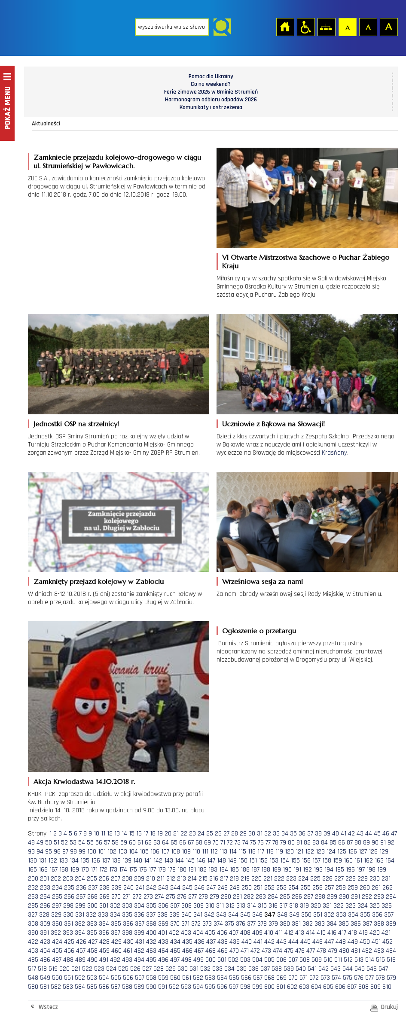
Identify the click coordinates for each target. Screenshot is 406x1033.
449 (353, 941)
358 (33, 923)
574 (336, 977)
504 (257, 959)
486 (45, 959)
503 (245, 959)
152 (263, 860)
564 (222, 977)
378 (262, 923)
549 (45, 977)
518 (42, 968)
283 (261, 896)
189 (276, 869)
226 (327, 878)
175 (133, 869)
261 (376, 887)
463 (151, 950)
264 (45, 896)
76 (261, 842)
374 (218, 923)
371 (185, 923)
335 (127, 914)
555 (116, 977)
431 (139, 941)
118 (270, 851)
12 (110, 833)
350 (306, 914)
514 (369, 959)
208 (127, 878)
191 (297, 869)
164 (389, 860)
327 (32, 914)
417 (342, 932)
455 (57, 950)
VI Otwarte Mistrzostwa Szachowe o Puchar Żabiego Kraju (305, 261)
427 (93, 941)
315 (262, 905)
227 (339, 878)
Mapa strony (326, 26)
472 (255, 950)
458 (92, 950)
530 (182, 968)
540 (301, 968)
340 (186, 914)
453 (33, 950)
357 (389, 914)
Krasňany (334, 453)
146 (200, 860)
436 (199, 941)
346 (257, 914)
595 (210, 986)
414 (310, 932)
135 (84, 860)
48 (31, 842)
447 (329, 941)
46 (385, 833)
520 (64, 968)
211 (161, 878)
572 (314, 977)
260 (365, 887)
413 (299, 932)
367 (139, 923)
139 (126, 860)
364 (104, 923)
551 (68, 977)
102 (111, 851)
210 (150, 878)
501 (221, 959)
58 (115, 842)
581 (44, 986)
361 (68, 923)
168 (63, 869)
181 (192, 869)
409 (257, 932)
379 (273, 923)
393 (68, 932)
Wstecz (48, 1007)
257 (329, 887)
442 (269, 941)
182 (202, 869)
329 (56, 914)
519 (53, 968)
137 (106, 860)
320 (316, 905)
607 (352, 986)
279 (214, 896)
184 (223, 869)
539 (289, 968)
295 (33, 905)
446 (317, 941)
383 (319, 923)
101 (102, 851)
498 (186, 959)
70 (216, 842)
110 (196, 851)
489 (80, 959)
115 (242, 851)
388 (379, 923)
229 (362, 878)
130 (32, 860)
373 (207, 923)
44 (368, 833)
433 (163, 941)
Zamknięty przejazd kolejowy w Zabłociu (99, 581)
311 (220, 905)
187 (255, 869)
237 (93, 887)
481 (355, 950)
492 (115, 959)
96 (57, 851)
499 (198, 959)
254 (293, 887)
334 (115, 914)
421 (386, 932)
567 (258, 977)
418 (352, 932)
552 (80, 977)
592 (174, 986)
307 (175, 905)
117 (260, 851)
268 (92, 896)
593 (186, 986)
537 (265, 968)
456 (69, 950)
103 (122, 851)
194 (328, 869)
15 (131, 833)
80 (291, 842)
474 (277, 950)
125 (341, 851)
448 (341, 941)
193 (318, 869)
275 (170, 896)
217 (224, 878)
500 (210, 959)
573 (325, 977)
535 (241, 968)
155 (295, 860)
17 (145, 833)
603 (304, 986)
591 (162, 986)
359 (45, 923)
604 (316, 986)
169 (74, 869)
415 (321, 932)
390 (33, 932)
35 (293, 833)
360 (57, 923)
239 (116, 887)
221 (267, 878)
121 (299, 851)
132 (52, 860)
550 (57, 977)
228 (350, 878)
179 (172, 869)
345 (245, 914)
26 (218, 833)
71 (222, 842)
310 (209, 905)
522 (87, 968)
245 (187, 887)
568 (269, 977)
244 (175, 887)
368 (151, 923)
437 (211, 941)
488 (68, 959)
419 (363, 932)
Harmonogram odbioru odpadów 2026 (211, 99)
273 (148, 896)
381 (296, 923)
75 (253, 842)
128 (373, 851)
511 (338, 959)
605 (328, 986)
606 (340, 986)
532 (205, 968)
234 (57, 887)
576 (358, 977)
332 (91, 914)
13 (117, 833)
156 (306, 860)
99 (82, 851)
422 (33, 941)
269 (104, 896)
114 (233, 851)
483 (379, 950)
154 (284, 860)
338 (162, 914)
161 (358, 860)
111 (205, 851)
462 (139, 950)
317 (283, 905)
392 (56, 932)
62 (148, 842)
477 (310, 950)
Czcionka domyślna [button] (347, 26)
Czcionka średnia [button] (367, 26)
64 (165, 842)
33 (276, 833)
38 (318, 833)
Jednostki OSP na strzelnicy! (76, 423)
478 (321, 950)
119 (279, 851)
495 (151, 959)
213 (181, 878)
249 (234, 887)
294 (391, 896)
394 (80, 932)
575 (347, 977)
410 (268, 932)
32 (267, 833)
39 (327, 833)
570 (293, 977)
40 (335, 833)
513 (358, 959)
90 (375, 842)
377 (251, 923)
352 (329, 914)
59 (123, 842)
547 (383, 968)
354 (353, 914)
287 (308, 896)
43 (360, 833)
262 (387, 887)
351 (317, 914)
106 (154, 851)
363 (92, 923)
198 (370, 869)
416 (331, 932)
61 (140, 842)
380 (285, 923)
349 (294, 914)
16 (139, 833)
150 (242, 860)
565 (234, 977)
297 (56, 905)
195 (339, 869)
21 (176, 833)
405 (210, 932)
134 (74, 860)
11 (103, 833)
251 (258, 887)
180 (181, 869)
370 (175, 923)
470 (234, 950)
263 (33, 896)
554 (104, 977)
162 (368, 860)
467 (199, 950)
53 (73, 842)
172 (103, 869)
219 (245, 878)
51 (56, 842)
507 (293, 959)
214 (192, 878)
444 (293, 941)
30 (251, 833)
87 (350, 842)
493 (127, 959)
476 (300, 950)
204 (80, 878)
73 (238, 842)
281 (237, 896)
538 (277, 968)
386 (356, 923)
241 (139, 887)
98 (73, 851)
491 (103, 959)
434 (175, 941)
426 (81, 941)
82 (307, 842)
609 (375, 986)
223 (291, 878)
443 (281, 941)
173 (113, 869)
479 (332, 950)
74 (245, 842)
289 (332, 896)
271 (126, 896)
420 (374, 932)
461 (127, 950)
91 (383, 842)
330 (68, 914)
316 (273, 905)
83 (315, 842)
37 (310, 833)
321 (327, 905)
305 (151, 905)
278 (203, 896)
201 (44, 878)
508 (304, 959)
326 (387, 905)
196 (350, 869)
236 (81, 887)
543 (335, 968)
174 (123, 869)
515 (380, 959)
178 (162, 869)
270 (116, 896)
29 (243, 833)
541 (312, 968)
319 (304, 905)
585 (92, 986)
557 (139, 977)
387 (367, 923)
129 (383, 851)
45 (377, 833)
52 (64, 842)
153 (273, 860)
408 (245, 932)
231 (386, 878)
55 (90, 842)
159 (337, 860)
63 (156, 842)
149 (232, 860)
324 (362, 905)
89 (366, 842)
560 (175, 977)
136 (95, 860)
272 (137, 896)
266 (69, 896)
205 (92, 878)
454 (45, 950)
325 (374, 905)
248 (222, 887)
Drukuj (389, 1007)
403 (186, 932)
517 (32, 968)
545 (359, 968)
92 (391, 842)
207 (115, 878)
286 (297, 896)
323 (350, 905)
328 (44, 914)
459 (104, 950)
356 (377, 914)
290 (344, 896)
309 (198, 905)
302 (115, 905)
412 (288, 932)
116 (252, 851)
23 (192, 833)
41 (343, 833)
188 (265, 869)
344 (233, 914)
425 (69, 941)
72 (230, 842)
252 (269, 887)
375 (229, 923)
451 (376, 941)
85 (333, 842)
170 (85, 869)
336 (139, 914)
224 (303, 878)
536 (253, 968)
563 (210, 977)
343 (221, 914)
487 (56, 959)
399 (139, 932)
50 (48, 842)
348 (282, 914)
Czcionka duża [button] (388, 26)
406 (222, 932)
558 (151, 977)
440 (246, 941)
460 (116, 950)
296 (45, 905)
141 (148, 860)
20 (168, 833)
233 (45, 887)
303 (127, 905)
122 (309, 851)
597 (233, 986)
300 (92, 905)
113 (223, 851)
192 (307, 869)
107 (165, 851)
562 (198, 977)
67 (191, 842)
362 (80, 923)
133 (63, 860)
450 (365, 941)
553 (92, 977)
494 (139, 959)
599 (257, 986)
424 (57, 941)
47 (394, 833)
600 (269, 986)
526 (135, 968)
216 (213, 878)
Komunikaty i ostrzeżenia (211, 107)
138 (116, 860)
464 (163, 950)
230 (374, 878)
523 (99, 968)
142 (157, 860)
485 (33, 959)
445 (305, 941)
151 (253, 860)
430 (128, 941)
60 (132, 842)
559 (163, 977)
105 (144, 851)
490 (92, 959)
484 (391, 950)
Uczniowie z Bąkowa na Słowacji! (273, 423)
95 (48, 851)
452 (387, 941)
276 (181, 896)
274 (159, 896)
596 (222, 986)
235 (69, 887)
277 (192, 896)
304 (139, 905)
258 (341, 887)
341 (197, 914)
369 (163, 923)
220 (256, 878)
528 (158, 968)
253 (281, 887)
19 (160, 833)
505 (269, 959)
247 (211, 887)
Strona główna (284, 26)
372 (196, 923)
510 (328, 959)
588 (127, 986)
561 (186, 977)
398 (127, 932)
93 (31, 851)
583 (68, 986)
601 (280, 986)
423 (45, 941)
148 (221, 860)
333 (103, 914)
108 (175, 851)
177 (152, 869)
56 (98, 842)
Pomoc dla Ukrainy (211, 76)
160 (348, 860)
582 (56, 986)
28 (234, 833)
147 (211, 860)
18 (153, 833)
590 (151, 986)
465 (175, 950)
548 (33, 977)
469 (222, 950)
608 (363, 986)
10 (96, 833)
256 (317, 887)
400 (151, 932)
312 (230, 905)
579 (391, 977)
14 (124, 833)
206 (104, 878)
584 (80, 986)
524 (111, 968)
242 (151, 887)
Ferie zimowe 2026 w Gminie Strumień (211, 92)
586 (104, 986)
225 (315, 878)
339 (174, 914)
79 (283, 842)
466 (187, 950)
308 (186, 905)
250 (246, 887)
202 (56, 878)
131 (42, 860)
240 (128, 887)
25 (209, 833)
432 (151, 941)
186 (245, 869)
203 (68, 878)
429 (116, 941)
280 (226, 896)
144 (179, 860)
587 (115, 986)
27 (226, 833)
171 (94, 869)
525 (123, 968)
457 (80, 950)
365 (116, 923)
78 (275, 842)
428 (104, 941)
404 (198, 932)
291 (355, 896)
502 (233, 959)
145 (190, 860)
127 (363, 851)
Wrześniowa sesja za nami (262, 581)
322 (338, 905)
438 (222, 941)
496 (163, 959)
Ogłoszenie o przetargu (259, 630)
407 (233, 932)
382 (307, 923)
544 (347, 968)
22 (183, 833)
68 (198, 842)
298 (68, 905)
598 (245, 986)
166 (43, 869)
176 (143, 869)
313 (240, 905)
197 (361, 869)
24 (201, 833)
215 (203, 878)
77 (268, 842)
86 (341, 842)
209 (139, 878)
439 (234, 941)
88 (357, 842)
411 (279, 932)
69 (207, 842)
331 (79, 914)
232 (33, 887)
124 (331, 851)
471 (245, 950)
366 (128, 923)
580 (33, 986)
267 (80, 896)
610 (386, 986)
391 (44, 932)
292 (367, 896)
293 (379, 896)
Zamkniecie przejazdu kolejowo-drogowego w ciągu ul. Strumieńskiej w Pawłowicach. (117, 161)
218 (234, 878)
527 (147, 968)
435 (187, 941)
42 (351, 833)
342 (209, 914)
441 (258, 941)
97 (65, 851)
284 (273, 896)
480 (344, 950)
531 (193, 968)
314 (251, 905)
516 (391, 959)
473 (266, 950)
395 (92, 932)
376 (240, 923)
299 (80, 905)
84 (324, 842)
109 (186, 851)
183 (212, 869)
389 (391, 923)
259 (353, 887)
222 (279, 878)
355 (365, 914)
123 (320, 851)
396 (104, 932)
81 (299, 842)
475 (288, 950)
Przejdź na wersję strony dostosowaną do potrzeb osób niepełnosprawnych (305, 26)
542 (323, 968)
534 (229, 968)
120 (289, 851)
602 (292, 986)
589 (139, 986)
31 (260, 833)
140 (137, 860)
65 (174, 842)
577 (369, 977)
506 (281, 959)
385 (344, 923)
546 (371, 968)
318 (293, 905)
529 (170, 968)
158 (326, 860)
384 (332, 923)
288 (320, 896)
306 (163, 905)
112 (214, 851)
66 (182, 842)
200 (33, 878)
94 (40, 851)
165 (32, 869)
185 (234, 869)
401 (162, 932)
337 (151, 914)
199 (381, 869)
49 (40, 842)
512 (348, 959)
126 (352, 851)
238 (104, 887)
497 (175, 959)
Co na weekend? (211, 84)
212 (170, 878)
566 (246, 977)
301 (103, 905)
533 (217, 968)
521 (75, 968)
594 (198, 986)
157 (316, 860)
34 (284, 833)
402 (174, 932)
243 (163, 887)
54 (81, 842)
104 (133, 851)
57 (107, 842)
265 (57, 896)
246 (199, 887)
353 (341, 914)
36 (302, 833)
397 (115, 932)
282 (249, 896)
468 (210, 950)
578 (380, 977)
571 (303, 977)
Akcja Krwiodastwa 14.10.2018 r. (84, 781)
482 (367, 950)
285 (285, 896)
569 (281, 977)
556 (128, 977)
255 (305, 887)
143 (168, 860)
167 (53, 869)
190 (287, 869)
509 (316, 959)
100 (91, 851)
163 (379, 860)
